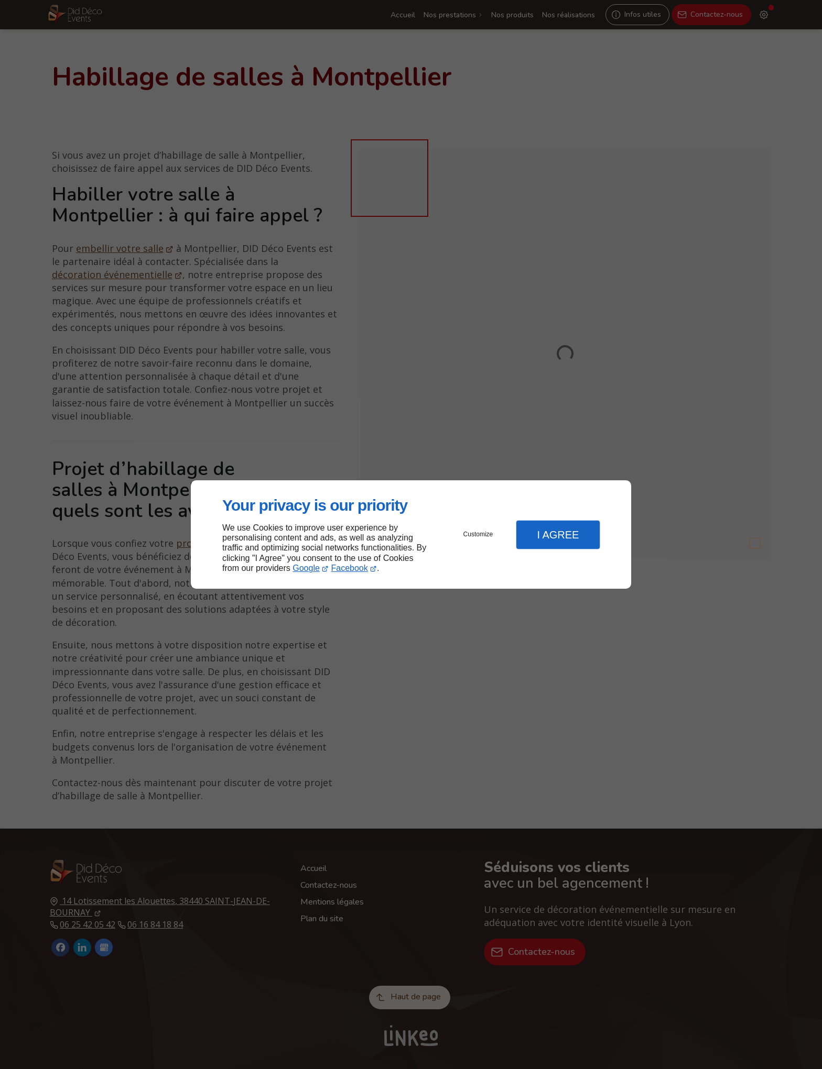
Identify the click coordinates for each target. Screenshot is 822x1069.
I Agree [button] (558, 535)
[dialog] (411, 534)
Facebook (349, 568)
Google (306, 568)
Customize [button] (478, 534)
